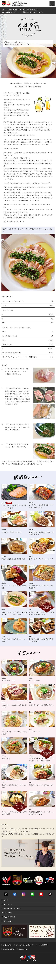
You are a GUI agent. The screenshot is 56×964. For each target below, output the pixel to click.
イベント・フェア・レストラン (12, 908)
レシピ (6, 900)
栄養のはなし (8, 921)
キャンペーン (8, 904)
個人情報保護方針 (9, 949)
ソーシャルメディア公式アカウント (26, 945)
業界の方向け (7, 945)
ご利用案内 (44, 945)
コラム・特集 (7, 913)
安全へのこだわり (9, 917)
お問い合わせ (23, 949)
